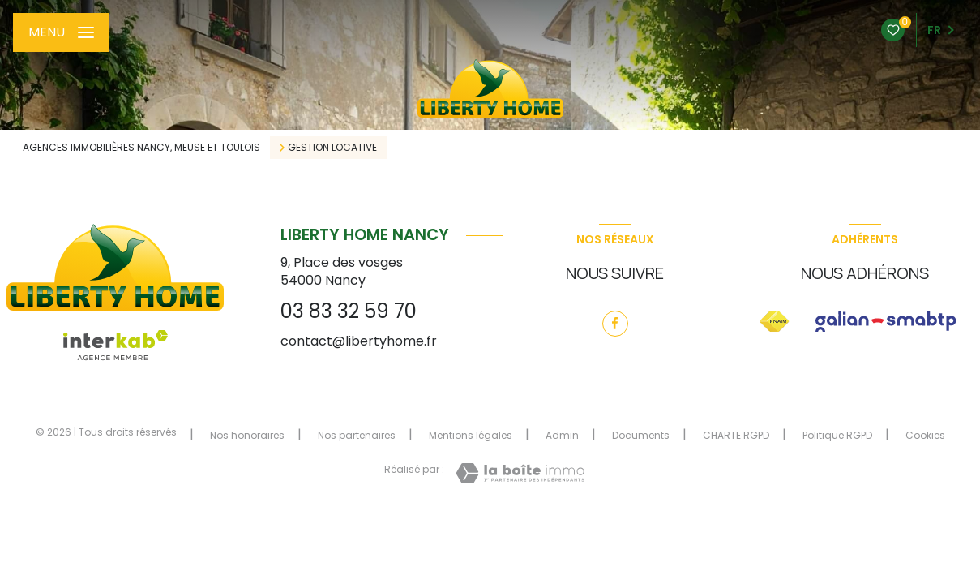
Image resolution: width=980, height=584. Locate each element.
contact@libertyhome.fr (358, 341)
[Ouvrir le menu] (61, 32)
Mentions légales (470, 435)
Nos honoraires (247, 435)
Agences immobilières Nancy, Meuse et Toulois (141, 147)
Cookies (925, 435)
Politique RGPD (837, 435)
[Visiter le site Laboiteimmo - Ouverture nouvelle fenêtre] (520, 473)
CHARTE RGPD (736, 435)
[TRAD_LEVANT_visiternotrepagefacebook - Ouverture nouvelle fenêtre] (615, 324)
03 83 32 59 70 (348, 311)
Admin (562, 435)
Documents (641, 435)
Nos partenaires (357, 435)
